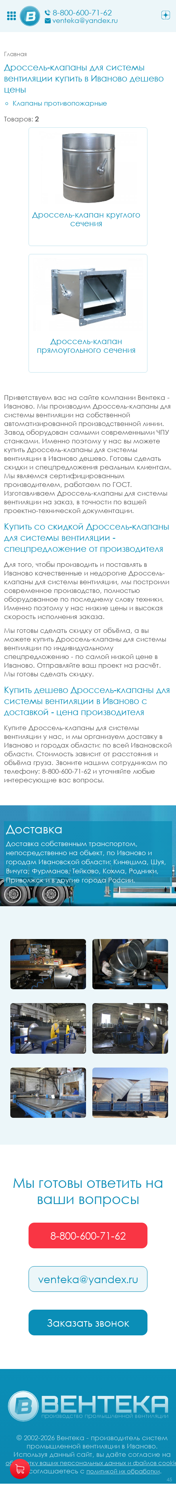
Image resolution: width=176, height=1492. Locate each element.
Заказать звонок (88, 1322)
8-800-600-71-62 (88, 1235)
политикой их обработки (123, 1471)
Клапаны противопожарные (60, 103)
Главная (15, 53)
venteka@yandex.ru (88, 1279)
